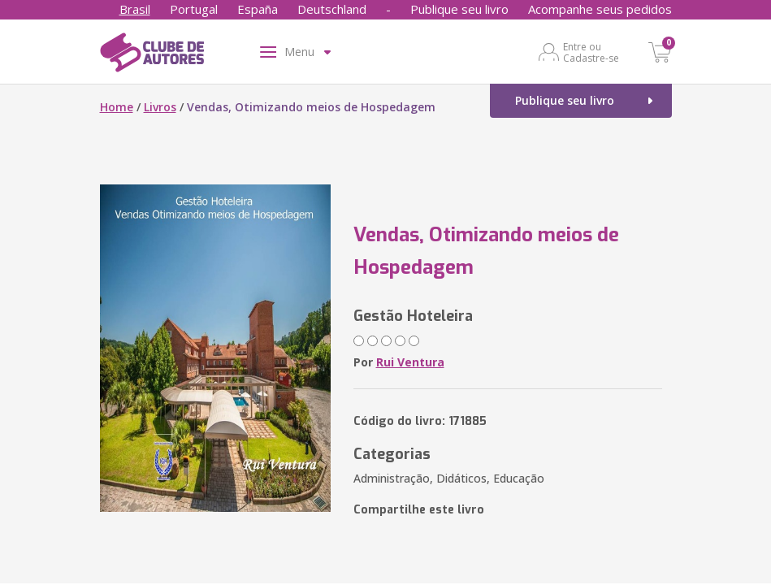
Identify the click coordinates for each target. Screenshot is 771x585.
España (257, 9)
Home (116, 107)
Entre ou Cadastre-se (591, 52)
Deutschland (331, 9)
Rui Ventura (410, 362)
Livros (160, 107)
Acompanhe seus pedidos (600, 9)
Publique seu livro (459, 9)
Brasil (134, 9)
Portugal (194, 9)
